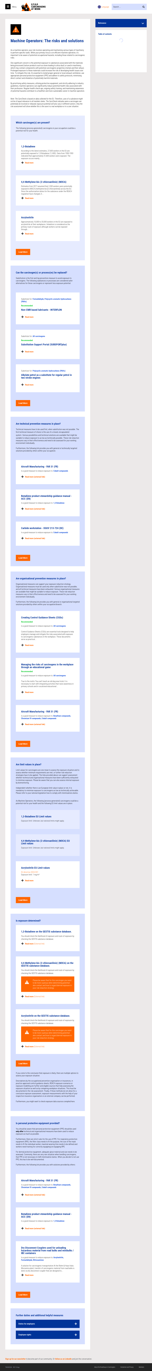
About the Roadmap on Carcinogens (104, 1367)
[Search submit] (143, 7)
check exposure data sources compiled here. (58, 1101)
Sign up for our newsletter (15, 1359)
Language (105, 7)
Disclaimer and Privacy (127, 1367)
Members (141, 1367)
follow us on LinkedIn (63, 1359)
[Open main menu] (8, 6)
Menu (14, 7)
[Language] (99, 6)
